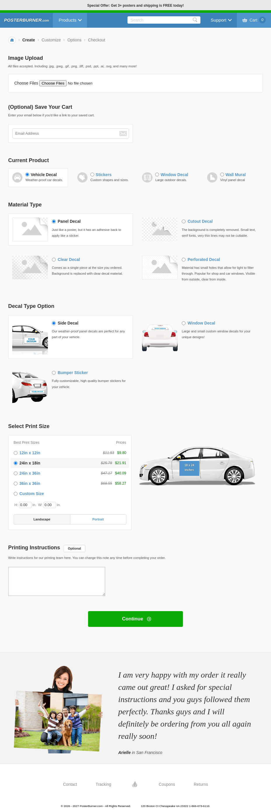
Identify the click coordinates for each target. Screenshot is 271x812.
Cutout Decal (200, 221)
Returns (201, 784)
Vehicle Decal (44, 175)
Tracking (103, 784)
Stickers (103, 175)
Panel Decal (69, 221)
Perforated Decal (204, 259)
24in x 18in (30, 463)
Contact (70, 784)
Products (67, 19)
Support (218, 19)
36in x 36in (30, 483)
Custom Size (32, 494)
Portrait (98, 519)
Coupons (167, 784)
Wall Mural (235, 175)
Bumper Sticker (73, 373)
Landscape (42, 519)
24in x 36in (30, 473)
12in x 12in (30, 453)
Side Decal (68, 323)
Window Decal (174, 175)
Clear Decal (69, 259)
